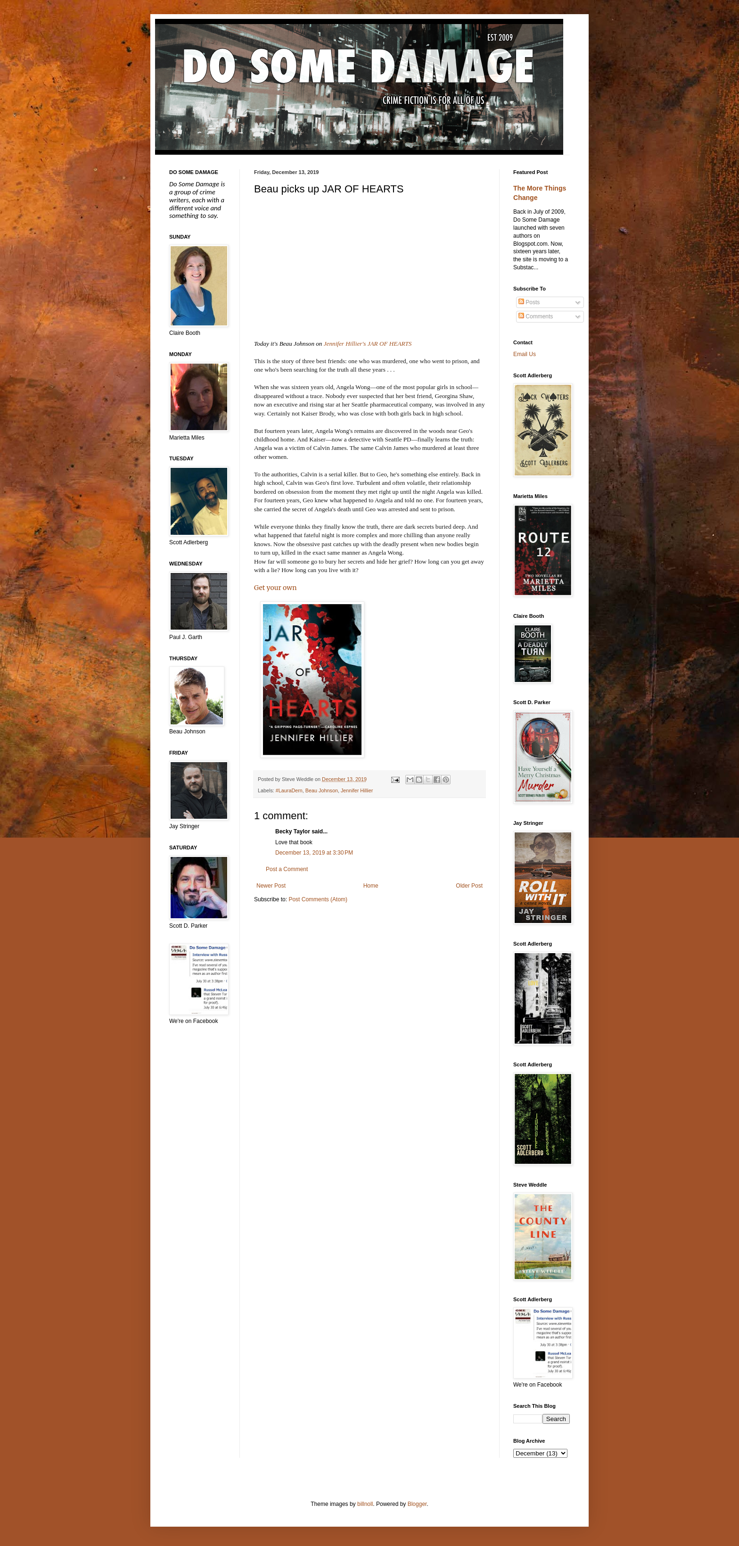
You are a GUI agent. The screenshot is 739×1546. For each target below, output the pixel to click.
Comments (535, 316)
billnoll (365, 1504)
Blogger (417, 1504)
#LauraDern (289, 790)
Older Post (469, 885)
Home (370, 885)
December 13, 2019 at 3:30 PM (314, 852)
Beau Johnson (321, 790)
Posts (529, 302)
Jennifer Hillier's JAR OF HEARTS (368, 343)
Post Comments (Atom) (317, 899)
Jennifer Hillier (357, 790)
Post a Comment (287, 869)
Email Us (524, 354)
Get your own (275, 587)
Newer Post (271, 885)
